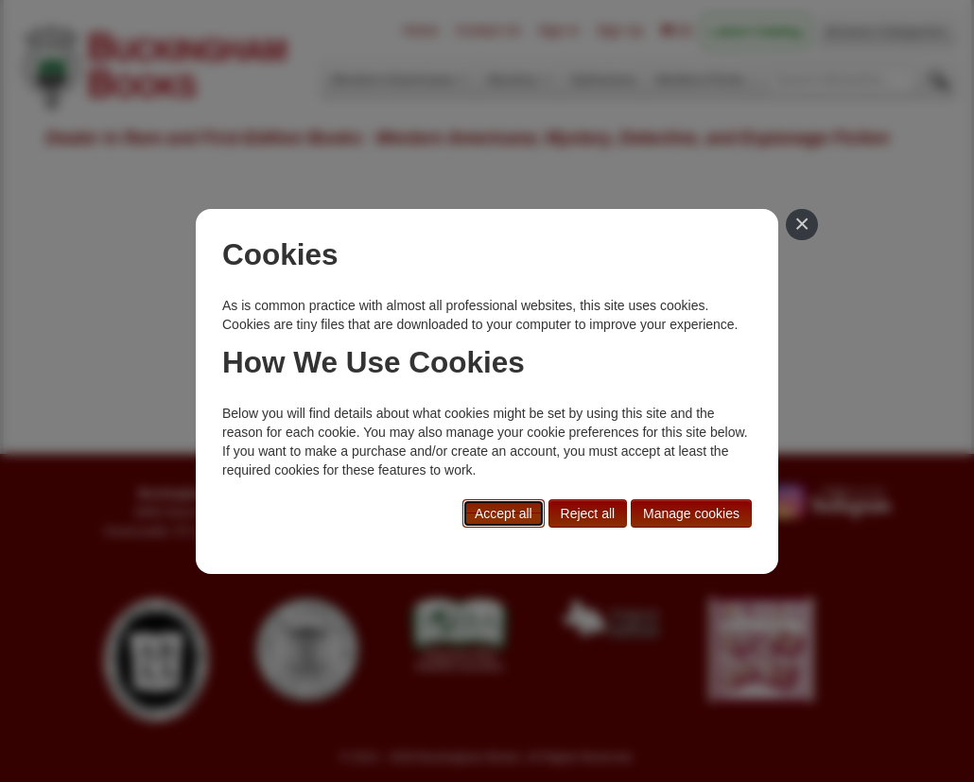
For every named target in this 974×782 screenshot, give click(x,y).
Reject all (588, 513)
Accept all (503, 513)
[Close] (802, 225)
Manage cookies (691, 513)
